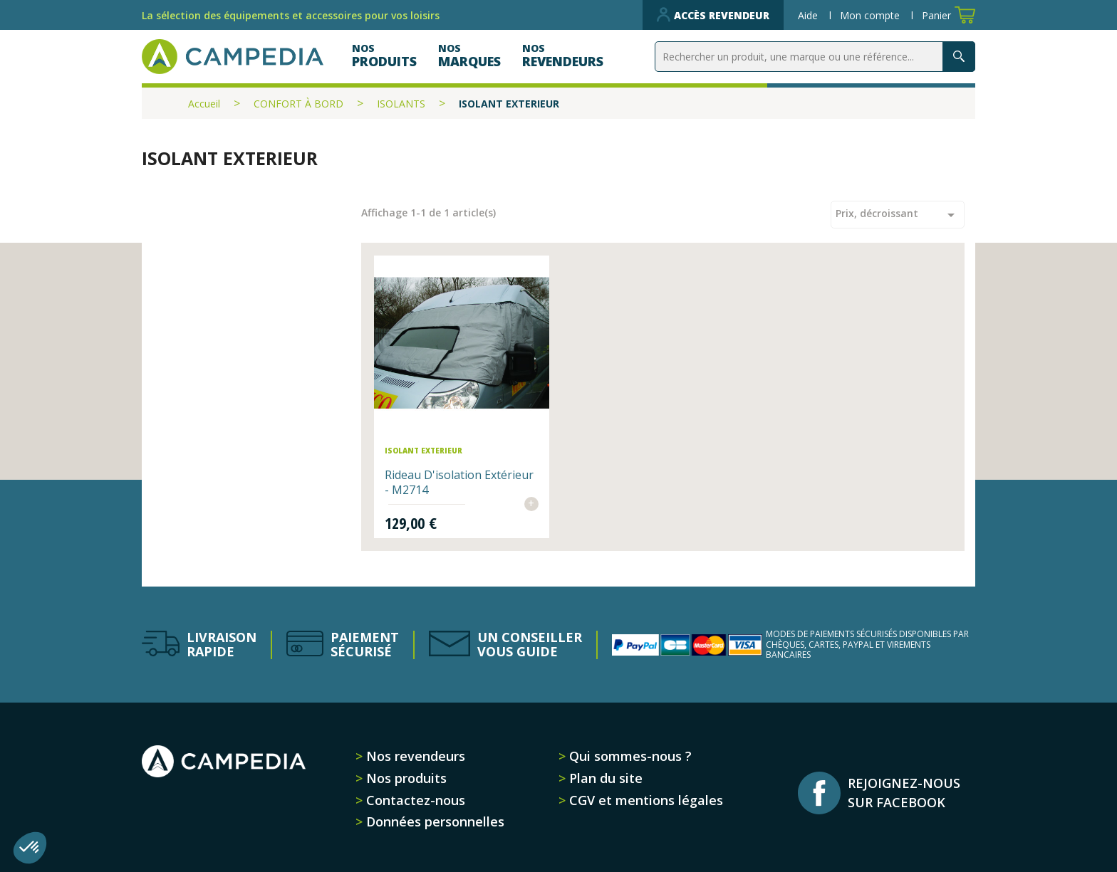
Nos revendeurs (414, 756)
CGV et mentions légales (644, 800)
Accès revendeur (713, 15)
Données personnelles (433, 821)
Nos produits (405, 778)
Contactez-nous (414, 800)
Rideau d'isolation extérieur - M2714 (459, 482)
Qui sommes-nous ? (629, 756)
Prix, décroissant (898, 215)
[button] (30, 848)
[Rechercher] (815, 56)
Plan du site (604, 778)
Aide (809, 15)
